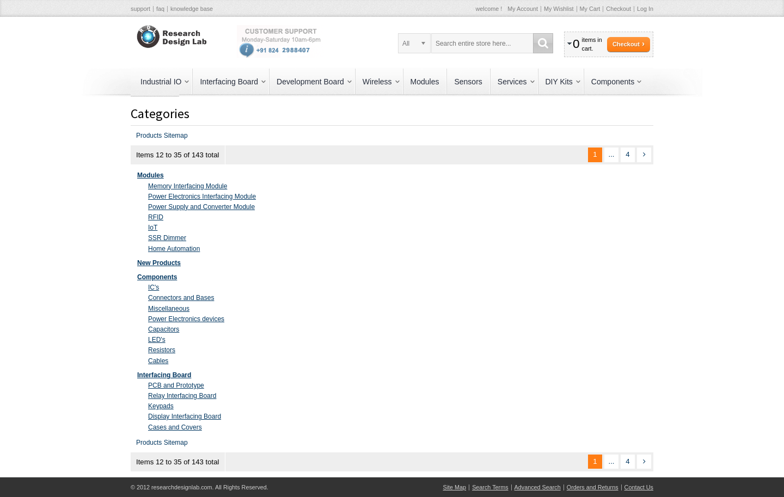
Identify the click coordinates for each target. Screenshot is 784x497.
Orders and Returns (592, 487)
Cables (158, 361)
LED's (157, 339)
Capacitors (163, 329)
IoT (152, 227)
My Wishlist (559, 8)
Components (157, 277)
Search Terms (490, 487)
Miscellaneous (168, 308)
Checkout (618, 8)
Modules (150, 175)
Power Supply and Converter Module (201, 207)
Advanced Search (537, 487)
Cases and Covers (175, 427)
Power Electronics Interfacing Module (202, 196)
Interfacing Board (164, 375)
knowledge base (191, 8)
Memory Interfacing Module (187, 186)
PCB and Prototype (176, 385)
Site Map (455, 487)
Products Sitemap (162, 135)
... (612, 154)
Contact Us (638, 487)
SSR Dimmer (167, 238)
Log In (645, 8)
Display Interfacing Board (184, 416)
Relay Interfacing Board (182, 396)
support (140, 8)
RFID (155, 217)
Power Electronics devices (186, 319)
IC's (153, 287)
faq (160, 8)
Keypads (161, 406)
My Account (522, 8)
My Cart (590, 8)
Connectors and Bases (181, 298)
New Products (159, 263)
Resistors (161, 350)
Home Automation (174, 249)
